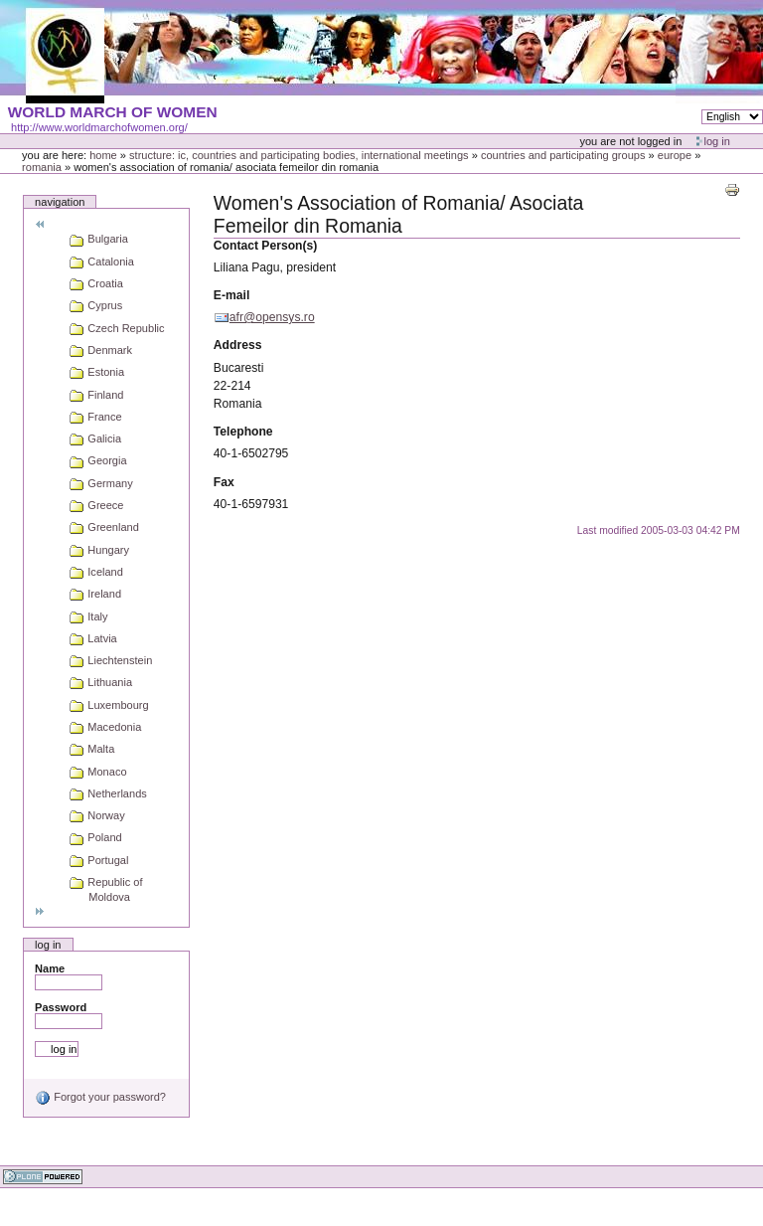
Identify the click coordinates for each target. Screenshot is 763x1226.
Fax (224, 482)
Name (50, 968)
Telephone (243, 431)
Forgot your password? (100, 1097)
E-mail (231, 295)
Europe (674, 155)
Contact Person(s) (265, 246)
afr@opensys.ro (272, 317)
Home (103, 155)
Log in (717, 141)
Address (238, 345)
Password (60, 1007)
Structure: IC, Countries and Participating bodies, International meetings (299, 155)
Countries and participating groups (563, 155)
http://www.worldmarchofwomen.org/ (99, 127)
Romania (42, 167)
